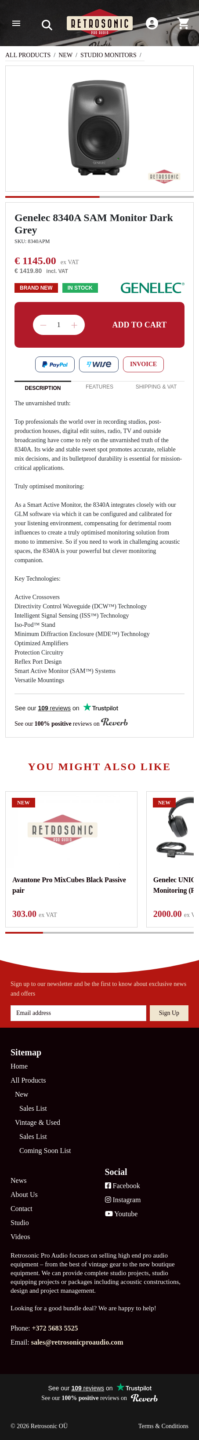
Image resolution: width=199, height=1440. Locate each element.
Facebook (122, 1185)
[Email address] (78, 1013)
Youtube (121, 1214)
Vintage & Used (37, 1122)
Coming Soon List (45, 1150)
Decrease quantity (43, 325)
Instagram (123, 1200)
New (65, 55)
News (18, 1180)
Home (19, 1066)
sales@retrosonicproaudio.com (77, 1342)
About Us (24, 1194)
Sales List (33, 1108)
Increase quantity (74, 325)
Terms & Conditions (163, 1426)
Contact (22, 1208)
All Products (28, 55)
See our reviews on (71, 723)
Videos (20, 1236)
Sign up (169, 1013)
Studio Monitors (108, 55)
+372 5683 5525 (55, 1328)
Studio (20, 1222)
